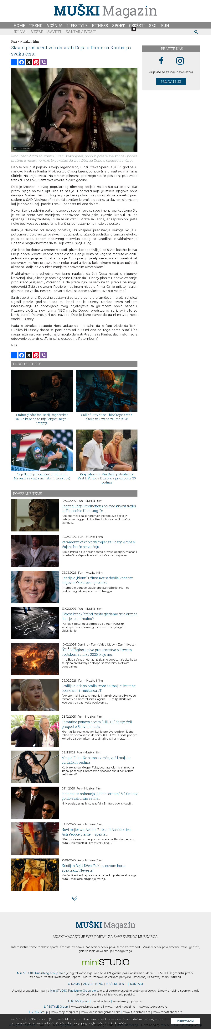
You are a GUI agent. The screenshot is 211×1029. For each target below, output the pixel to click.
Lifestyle (77, 25)
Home (19, 25)
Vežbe (37, 31)
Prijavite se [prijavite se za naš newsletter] (171, 81)
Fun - (15, 41)
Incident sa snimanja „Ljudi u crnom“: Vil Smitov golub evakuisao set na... (99, 796)
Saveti (54, 31)
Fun (165, 25)
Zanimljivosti (80, 31)
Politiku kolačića (115, 1023)
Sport (118, 25)
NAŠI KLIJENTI (116, 984)
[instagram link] (180, 61)
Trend (36, 25)
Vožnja (55, 25)
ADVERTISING (93, 984)
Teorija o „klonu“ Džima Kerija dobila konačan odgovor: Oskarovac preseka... (97, 580)
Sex (153, 25)
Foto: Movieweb (22, 148)
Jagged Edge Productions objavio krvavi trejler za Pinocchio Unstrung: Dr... (99, 508)
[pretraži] (196, 32)
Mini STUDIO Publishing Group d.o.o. (41, 973)
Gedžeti (137, 25)
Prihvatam (185, 1020)
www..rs (101, 1001)
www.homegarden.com (100, 1012)
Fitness (100, 25)
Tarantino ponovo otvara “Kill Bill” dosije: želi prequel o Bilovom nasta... (97, 724)
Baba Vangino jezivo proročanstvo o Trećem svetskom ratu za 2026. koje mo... (97, 652)
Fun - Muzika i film (90, 501)
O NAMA (74, 984)
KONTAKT (136, 984)
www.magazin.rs (86, 1006)
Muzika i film (29, 41)
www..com (128, 1001)
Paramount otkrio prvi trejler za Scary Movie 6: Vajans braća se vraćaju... (99, 544)
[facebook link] (161, 61)
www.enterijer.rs (64, 1012)
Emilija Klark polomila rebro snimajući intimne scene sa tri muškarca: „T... (99, 688)
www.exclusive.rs (153, 1006)
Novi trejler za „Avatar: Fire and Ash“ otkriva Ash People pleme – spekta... (96, 831)
